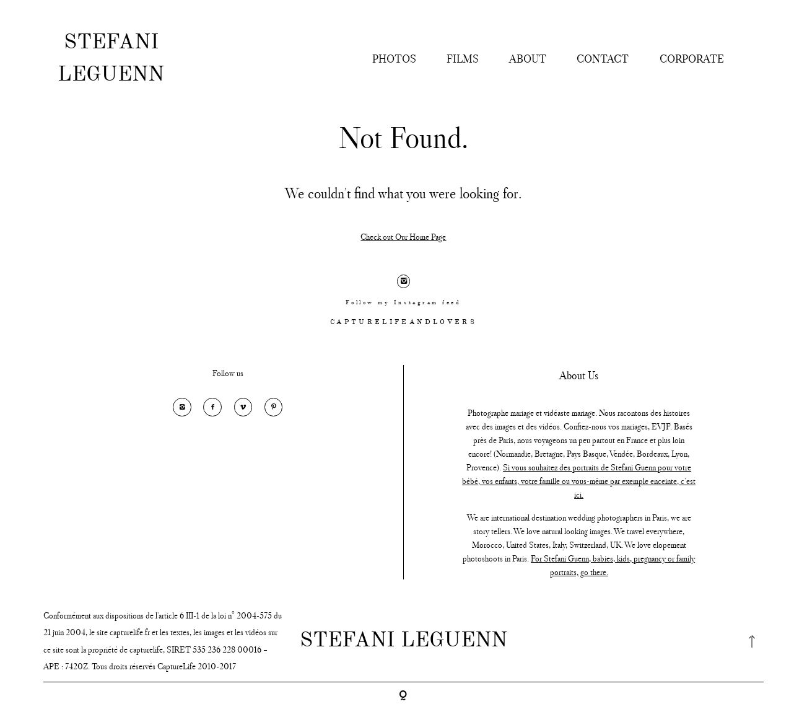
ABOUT (527, 59)
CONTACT (603, 59)
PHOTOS (394, 59)
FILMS (463, 59)
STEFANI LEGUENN (111, 59)
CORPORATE (692, 59)
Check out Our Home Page (403, 237)
